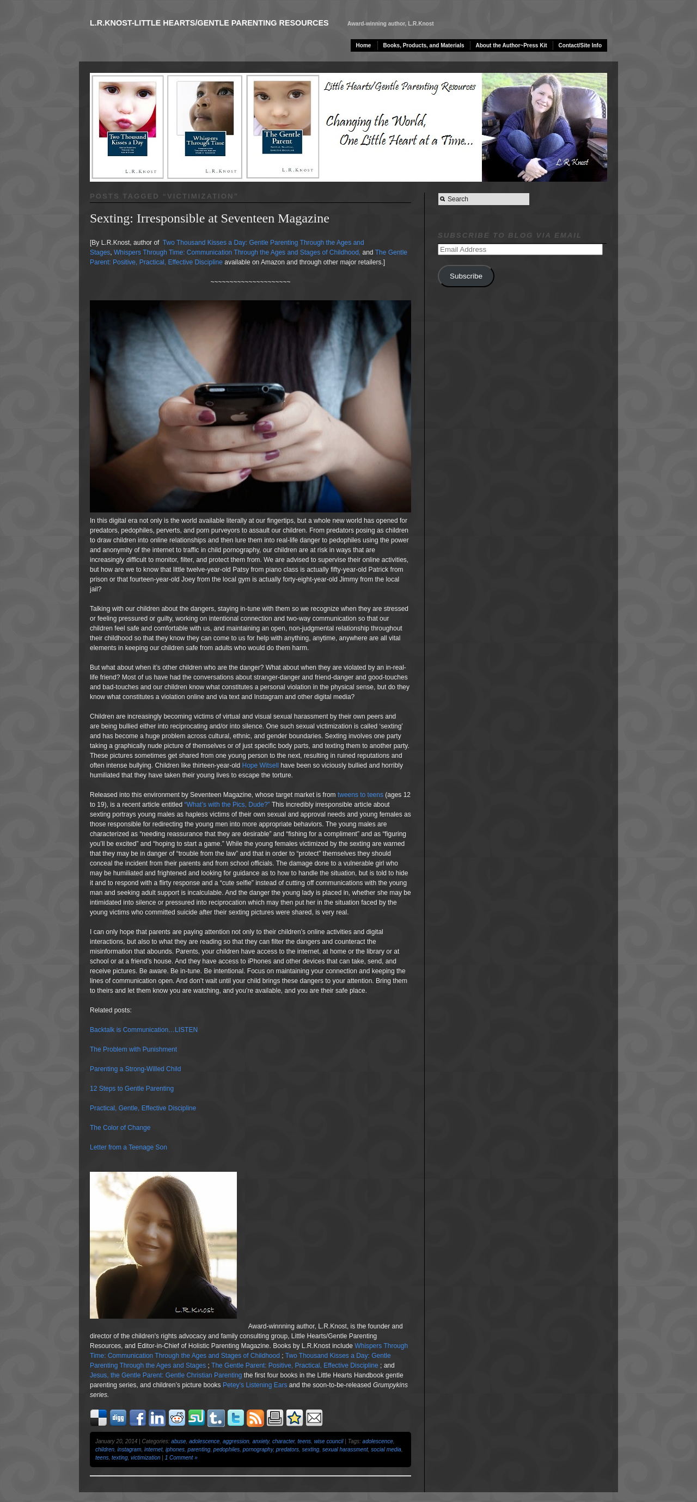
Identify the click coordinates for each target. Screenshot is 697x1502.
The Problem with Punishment (133, 1049)
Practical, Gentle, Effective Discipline (143, 1108)
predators (287, 1449)
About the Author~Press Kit (511, 45)
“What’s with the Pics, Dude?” (227, 804)
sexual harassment (345, 1449)
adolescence (204, 1441)
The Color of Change (120, 1128)
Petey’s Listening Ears (255, 1385)
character (283, 1441)
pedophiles (226, 1449)
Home (363, 45)
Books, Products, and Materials (423, 45)
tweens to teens (360, 795)
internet (153, 1449)
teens (304, 1441)
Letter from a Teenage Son (128, 1147)
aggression (236, 1441)
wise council (329, 1441)
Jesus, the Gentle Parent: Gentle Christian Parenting (166, 1375)
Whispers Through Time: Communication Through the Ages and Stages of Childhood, (237, 252)
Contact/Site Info (580, 45)
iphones (175, 1449)
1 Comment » (181, 1458)
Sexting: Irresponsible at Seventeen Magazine (209, 218)
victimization (145, 1458)
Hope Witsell (260, 765)
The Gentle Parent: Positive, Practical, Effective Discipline (294, 1365)
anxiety (260, 1441)
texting (119, 1458)
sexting (311, 1449)
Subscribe (466, 276)
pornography (258, 1449)
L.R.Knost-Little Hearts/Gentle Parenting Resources (209, 22)
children (104, 1449)
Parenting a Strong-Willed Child (135, 1069)
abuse (178, 1441)
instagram (130, 1449)
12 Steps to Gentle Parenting (132, 1088)
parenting (199, 1449)
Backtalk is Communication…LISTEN (144, 1030)
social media (386, 1449)
